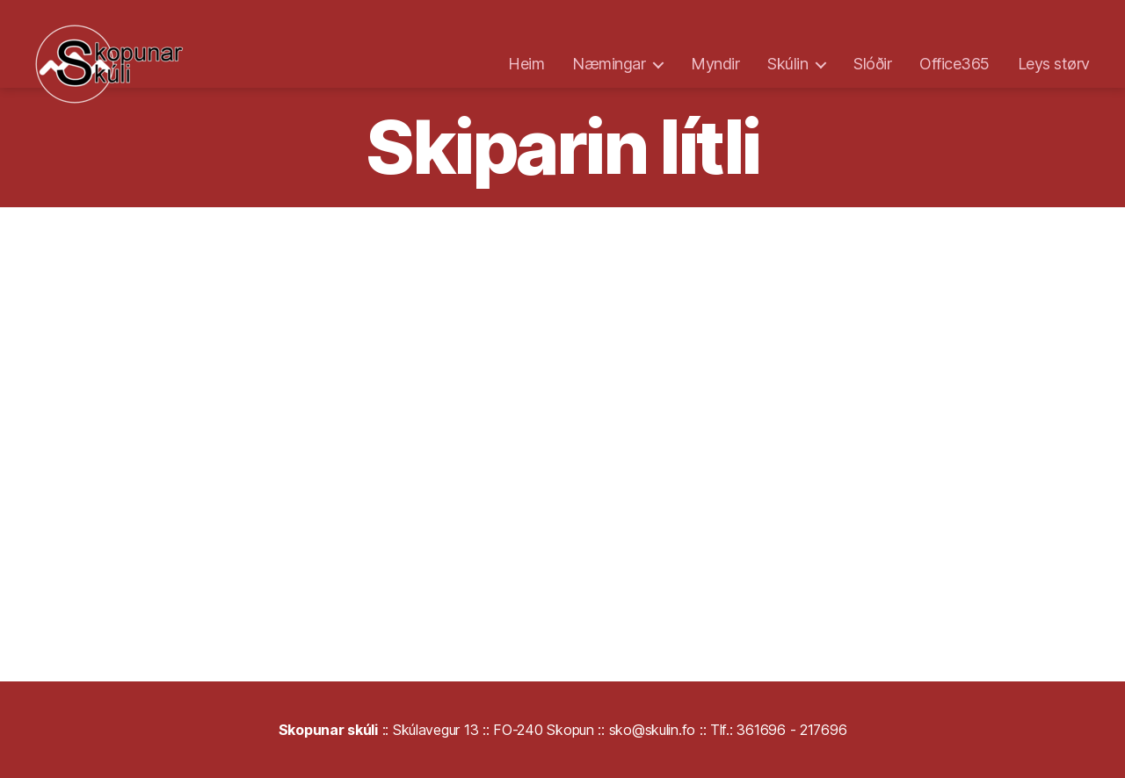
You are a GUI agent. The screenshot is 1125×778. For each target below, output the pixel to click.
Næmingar (608, 63)
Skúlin (787, 63)
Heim (526, 63)
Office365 (954, 63)
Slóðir (872, 63)
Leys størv (1054, 63)
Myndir (715, 63)
